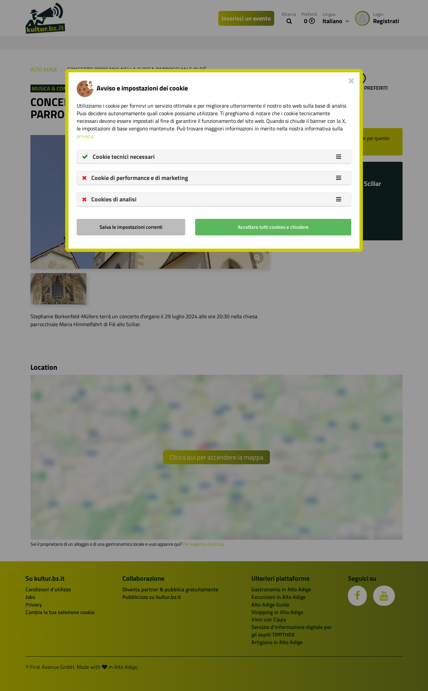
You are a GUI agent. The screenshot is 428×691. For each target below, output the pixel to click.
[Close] (351, 81)
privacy (85, 136)
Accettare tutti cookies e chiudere (273, 227)
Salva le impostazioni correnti (131, 227)
